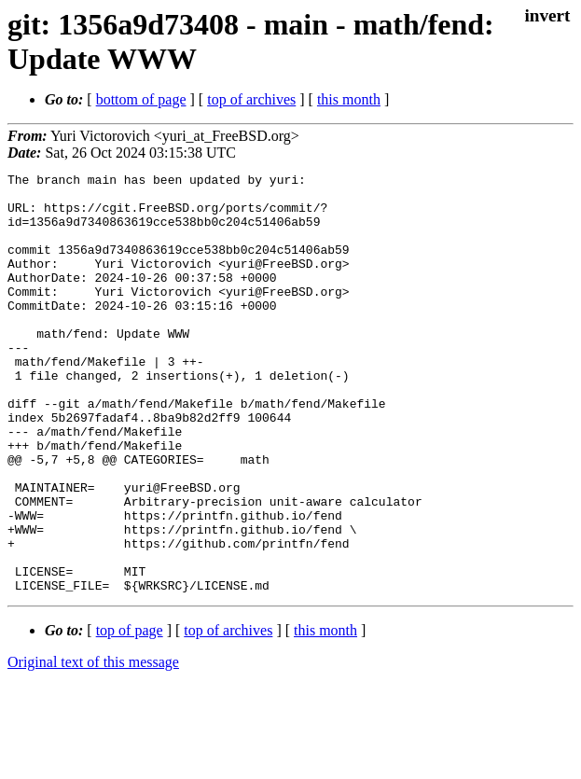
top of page (129, 714)
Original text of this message (93, 746)
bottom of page (141, 99)
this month (348, 99)
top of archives (251, 99)
